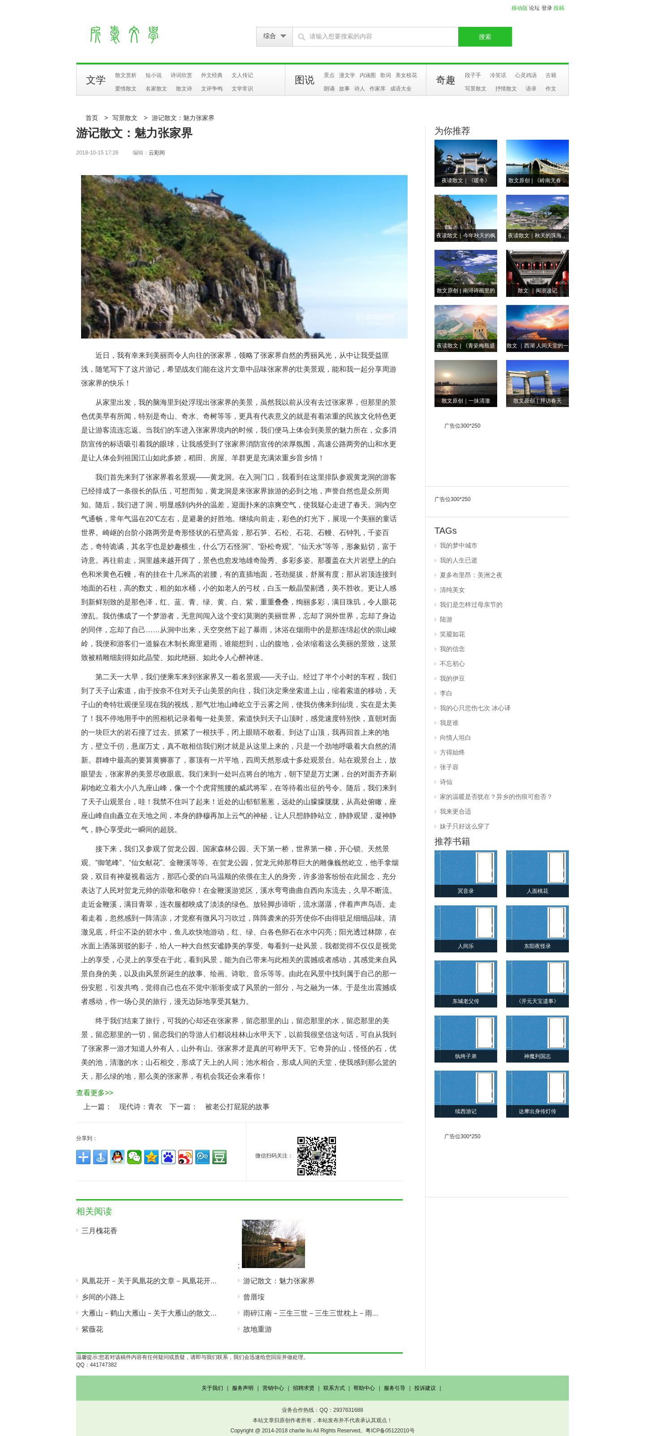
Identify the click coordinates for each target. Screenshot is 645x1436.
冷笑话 (498, 75)
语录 (531, 89)
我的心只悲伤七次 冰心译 (475, 708)
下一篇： (183, 1106)
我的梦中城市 (458, 545)
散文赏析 (126, 75)
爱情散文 (126, 89)
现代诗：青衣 (140, 1106)
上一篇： (97, 1106)
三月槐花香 (99, 1231)
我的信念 (452, 648)
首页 (92, 117)
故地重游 (257, 1329)
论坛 (534, 8)
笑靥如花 (452, 634)
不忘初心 (452, 663)
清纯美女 (452, 589)
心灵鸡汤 (526, 75)
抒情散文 (506, 89)
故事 (344, 89)
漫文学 (347, 75)
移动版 (520, 8)
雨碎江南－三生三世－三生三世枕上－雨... (310, 1313)
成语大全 (401, 89)
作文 (551, 89)
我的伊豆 (452, 678)
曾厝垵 (254, 1297)
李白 (446, 693)
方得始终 (452, 752)
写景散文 (475, 89)
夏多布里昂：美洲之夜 (471, 575)
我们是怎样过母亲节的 (471, 604)
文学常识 (242, 89)
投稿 (559, 8)
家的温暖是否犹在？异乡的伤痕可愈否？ (496, 796)
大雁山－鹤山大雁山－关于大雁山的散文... (149, 1313)
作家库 (378, 89)
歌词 (385, 75)
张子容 (449, 767)
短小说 (154, 75)
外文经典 (212, 75)
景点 (329, 75)
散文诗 (184, 89)
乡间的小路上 (103, 1297)
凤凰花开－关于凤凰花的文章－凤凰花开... (149, 1281)
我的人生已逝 (458, 560)
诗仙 (446, 781)
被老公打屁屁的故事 (237, 1106)
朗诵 (329, 89)
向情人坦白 (455, 737)
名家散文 (156, 89)
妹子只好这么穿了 (465, 826)
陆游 (446, 619)
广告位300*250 (462, 426)
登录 (547, 8)
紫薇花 (92, 1329)
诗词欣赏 (181, 75)
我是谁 (449, 722)
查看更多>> (94, 1093)
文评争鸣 (212, 89)
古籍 (551, 75)
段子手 (473, 75)
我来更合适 (455, 811)
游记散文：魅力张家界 (183, 117)
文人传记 (242, 75)
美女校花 (406, 75)
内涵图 (368, 75)
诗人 (359, 89)
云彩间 (157, 153)
